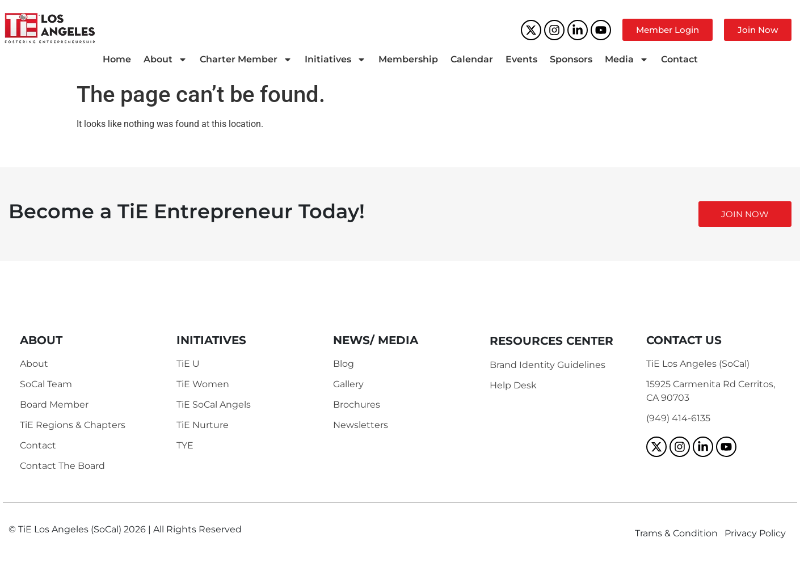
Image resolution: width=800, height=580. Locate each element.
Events (521, 59)
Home (117, 59)
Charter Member (246, 59)
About (165, 59)
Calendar (471, 59)
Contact (679, 59)
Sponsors (571, 59)
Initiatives (335, 59)
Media (627, 59)
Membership (408, 59)
